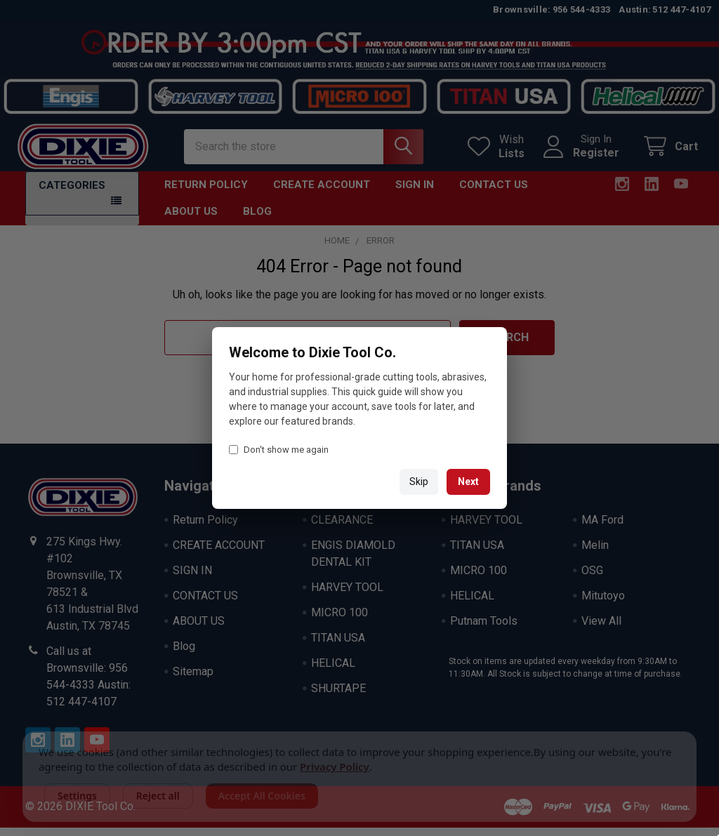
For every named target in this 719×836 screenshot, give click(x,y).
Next (468, 481)
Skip (418, 481)
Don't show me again (279, 449)
